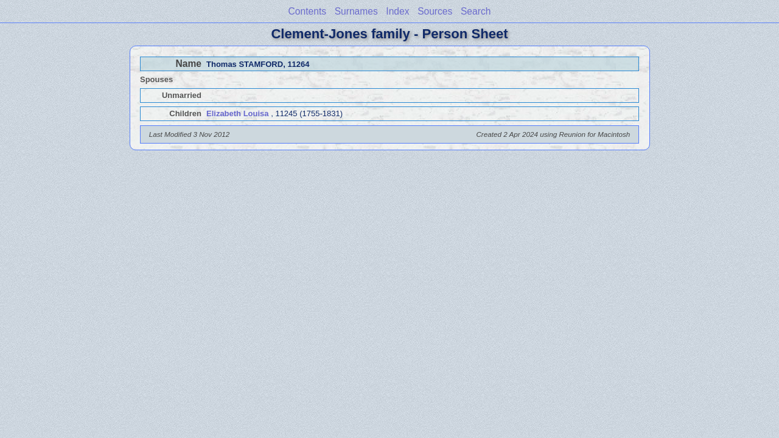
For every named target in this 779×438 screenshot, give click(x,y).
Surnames (356, 11)
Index (397, 11)
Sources (434, 11)
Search (476, 11)
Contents (307, 11)
